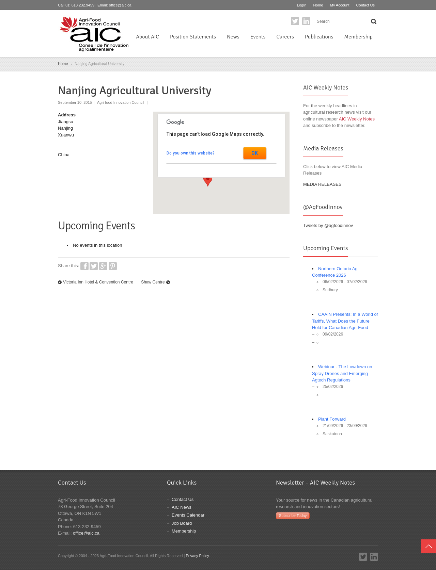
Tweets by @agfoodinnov (328, 225)
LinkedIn (306, 21)
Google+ (103, 266)
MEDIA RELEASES (322, 184)
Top (428, 546)
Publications (319, 36)
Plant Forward (332, 419)
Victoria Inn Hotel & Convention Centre (98, 282)
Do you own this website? (191, 153)
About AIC (147, 36)
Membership (358, 36)
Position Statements (193, 36)
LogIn (302, 5)
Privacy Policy (197, 556)
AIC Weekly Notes (357, 118)
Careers (285, 36)
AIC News (181, 507)
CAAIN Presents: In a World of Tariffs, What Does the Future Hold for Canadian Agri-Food (345, 321)
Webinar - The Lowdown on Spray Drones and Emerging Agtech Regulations (342, 373)
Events (258, 36)
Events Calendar (188, 515)
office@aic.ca (120, 5)
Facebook (84, 266)
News (233, 36)
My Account (339, 5)
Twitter (295, 21)
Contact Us (365, 5)
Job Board (182, 523)
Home (318, 5)
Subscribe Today (293, 516)
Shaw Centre (153, 282)
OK (254, 153)
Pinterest (113, 266)
